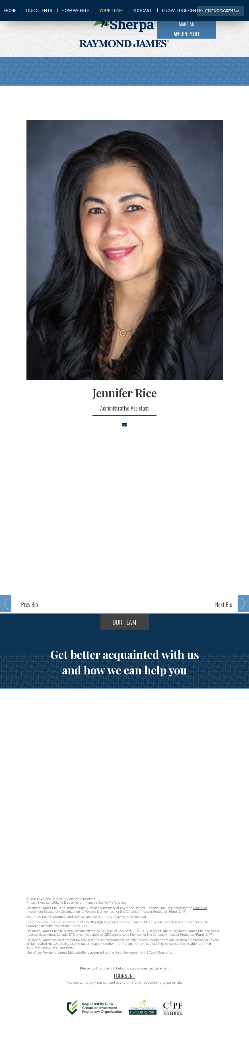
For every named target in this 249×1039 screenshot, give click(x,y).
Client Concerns (160, 952)
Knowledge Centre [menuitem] (180, 10)
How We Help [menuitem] (73, 10)
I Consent (124, 975)
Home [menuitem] (10, 10)
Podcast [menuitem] (140, 10)
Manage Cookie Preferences (105, 903)
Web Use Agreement (130, 952)
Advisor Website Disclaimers (60, 903)
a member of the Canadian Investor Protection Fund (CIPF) (143, 912)
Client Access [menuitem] (220, 10)
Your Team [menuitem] (109, 10)
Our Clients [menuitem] (37, 10)
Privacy (31, 903)
